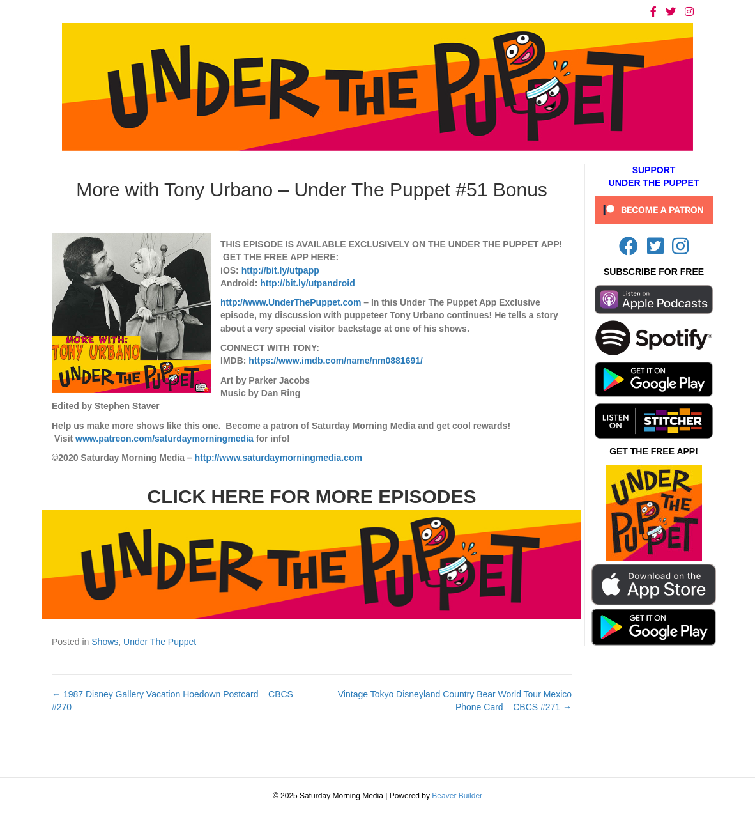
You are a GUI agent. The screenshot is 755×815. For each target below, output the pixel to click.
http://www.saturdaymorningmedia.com (278, 458)
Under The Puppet (159, 642)
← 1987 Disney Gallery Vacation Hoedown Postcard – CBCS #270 (172, 700)
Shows (104, 642)
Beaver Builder (457, 795)
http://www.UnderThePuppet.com (290, 302)
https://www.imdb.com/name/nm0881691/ (335, 360)
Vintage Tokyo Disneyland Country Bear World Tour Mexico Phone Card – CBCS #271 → (455, 700)
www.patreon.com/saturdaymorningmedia (164, 438)
